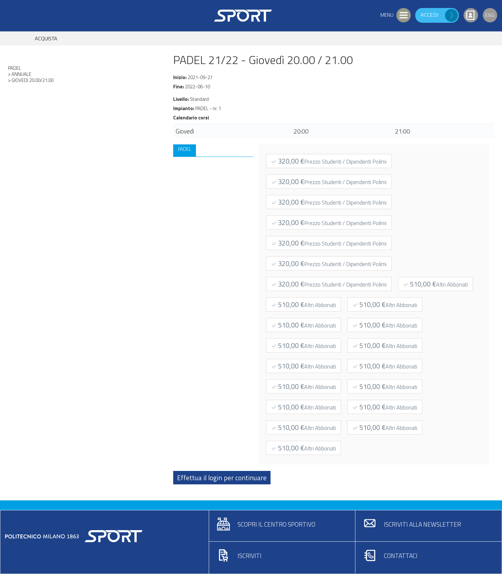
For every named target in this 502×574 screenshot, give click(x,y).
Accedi (430, 15)
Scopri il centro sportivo (276, 524)
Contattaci (400, 555)
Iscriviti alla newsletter (422, 524)
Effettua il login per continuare (222, 478)
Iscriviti (250, 555)
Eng (490, 15)
